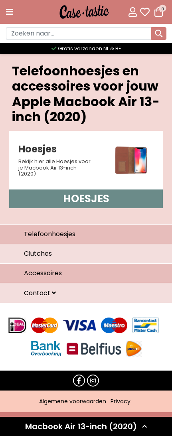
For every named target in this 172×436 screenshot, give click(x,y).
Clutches (38, 253)
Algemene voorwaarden (72, 401)
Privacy (120, 401)
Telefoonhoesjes (49, 234)
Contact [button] (38, 293)
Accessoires (43, 273)
